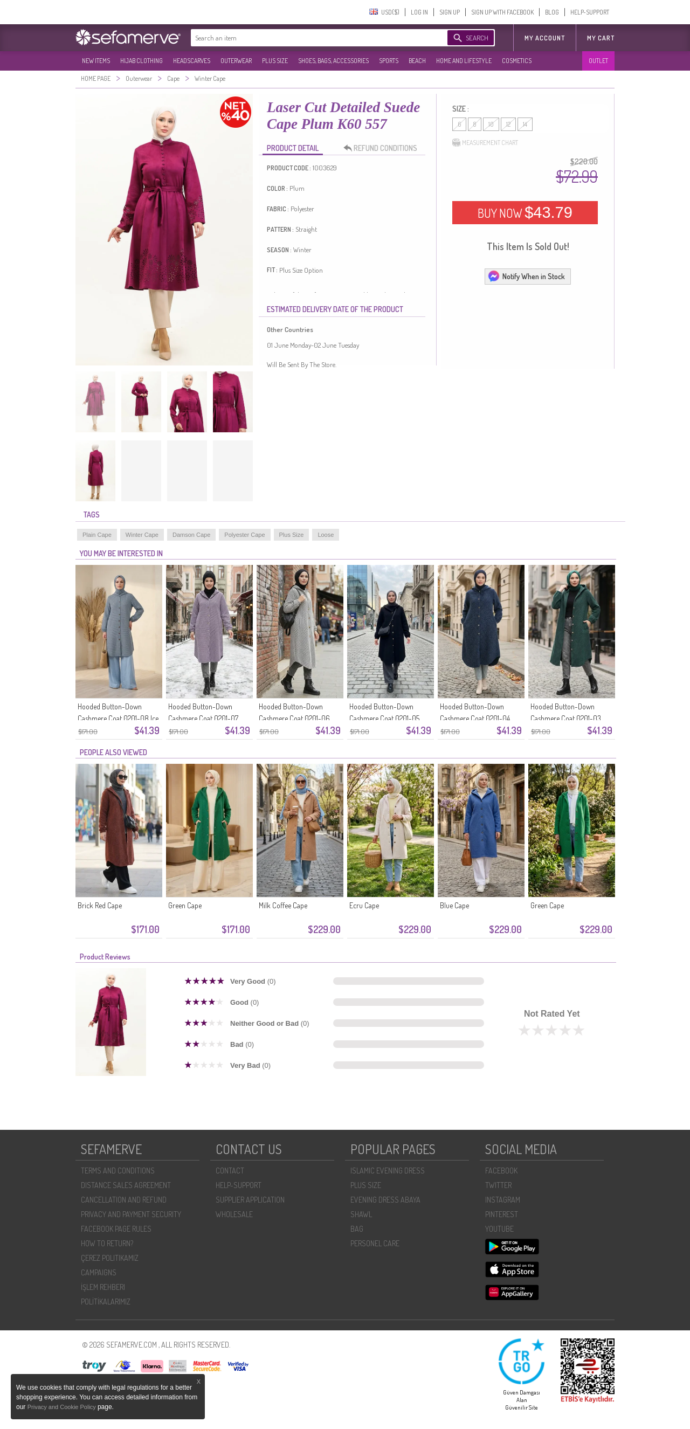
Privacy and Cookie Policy (62, 1407)
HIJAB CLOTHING (141, 61)
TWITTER (498, 1185)
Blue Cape (454, 905)
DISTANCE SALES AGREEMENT (126, 1185)
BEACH (417, 61)
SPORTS (388, 61)
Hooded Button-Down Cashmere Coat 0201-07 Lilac (203, 718)
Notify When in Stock (526, 276)
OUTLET (598, 61)
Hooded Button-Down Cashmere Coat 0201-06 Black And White (294, 718)
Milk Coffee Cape (283, 905)
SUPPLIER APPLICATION (250, 1199)
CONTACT (230, 1170)
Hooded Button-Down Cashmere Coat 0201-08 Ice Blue (118, 718)
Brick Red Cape (100, 905)
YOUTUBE (499, 1228)
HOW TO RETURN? (107, 1243)
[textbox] (308, 37)
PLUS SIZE (275, 61)
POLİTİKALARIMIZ (105, 1301)
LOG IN (419, 12)
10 (491, 124)
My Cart (601, 38)
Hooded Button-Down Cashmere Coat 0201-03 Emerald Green (565, 718)
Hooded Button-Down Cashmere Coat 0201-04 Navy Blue (475, 718)
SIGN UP (449, 12)
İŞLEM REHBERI (103, 1287)
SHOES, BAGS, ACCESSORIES (333, 61)
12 (508, 124)
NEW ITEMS (96, 61)
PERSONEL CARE (374, 1243)
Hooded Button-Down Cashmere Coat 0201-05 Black (384, 718)
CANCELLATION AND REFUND (124, 1199)
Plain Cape (97, 534)
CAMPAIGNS (98, 1272)
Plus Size (291, 534)
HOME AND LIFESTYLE (464, 61)
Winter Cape (142, 534)
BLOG (552, 12)
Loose (326, 534)
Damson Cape (191, 534)
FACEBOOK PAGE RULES (116, 1228)
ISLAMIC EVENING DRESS (387, 1170)
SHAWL (361, 1214)
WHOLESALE (234, 1214)
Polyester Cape (244, 534)
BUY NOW (525, 212)
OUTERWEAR (236, 61)
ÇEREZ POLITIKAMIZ (110, 1257)
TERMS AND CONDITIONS (118, 1170)
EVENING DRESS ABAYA (385, 1199)
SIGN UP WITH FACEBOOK (502, 12)
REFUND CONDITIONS (383, 148)
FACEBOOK (501, 1170)
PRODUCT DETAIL (293, 148)
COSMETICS (517, 61)
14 (525, 124)
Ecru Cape (364, 905)
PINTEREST (501, 1214)
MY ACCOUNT (545, 38)
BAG (356, 1228)
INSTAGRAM (502, 1199)
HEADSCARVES (191, 61)
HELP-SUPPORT (589, 12)
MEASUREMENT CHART (485, 143)
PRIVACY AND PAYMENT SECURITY (131, 1214)
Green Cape (185, 905)
